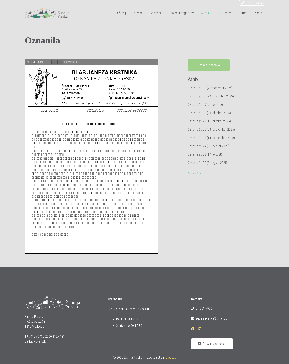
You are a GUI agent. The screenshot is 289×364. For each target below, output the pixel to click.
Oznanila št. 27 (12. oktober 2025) (209, 121)
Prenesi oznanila (209, 65)
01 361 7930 (201, 308)
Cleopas (171, 357)
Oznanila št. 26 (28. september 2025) (211, 129)
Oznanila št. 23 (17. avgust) (205, 154)
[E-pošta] (218, 3)
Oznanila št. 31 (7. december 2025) (210, 88)
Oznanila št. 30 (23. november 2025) (211, 96)
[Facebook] (224, 3)
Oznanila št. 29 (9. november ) (206, 104)
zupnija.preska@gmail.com (210, 318)
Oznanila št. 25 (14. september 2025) (211, 138)
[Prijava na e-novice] (212, 343)
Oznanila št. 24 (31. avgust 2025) (208, 146)
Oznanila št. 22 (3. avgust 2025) (208, 163)
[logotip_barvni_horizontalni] (47, 13)
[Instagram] (231, 3)
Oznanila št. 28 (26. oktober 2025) (209, 113)
